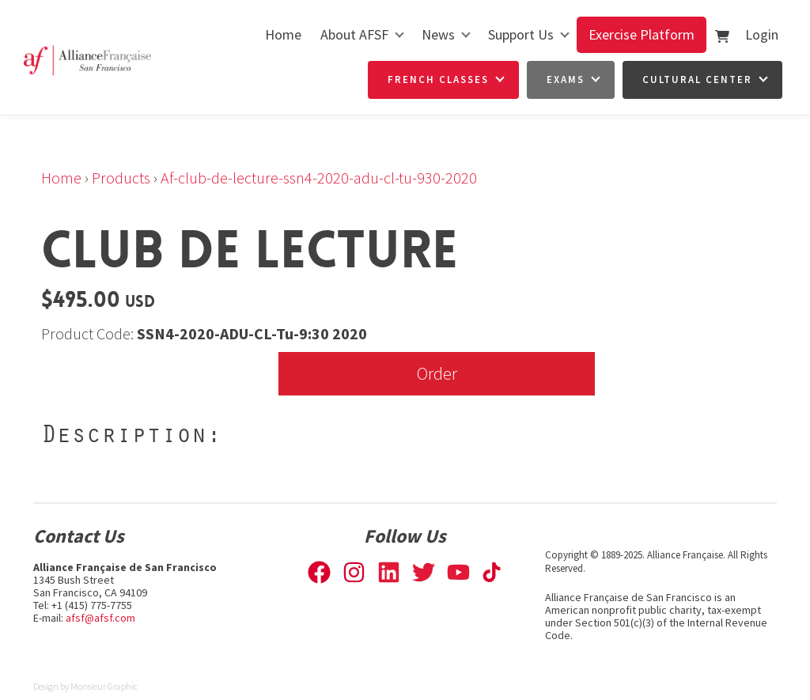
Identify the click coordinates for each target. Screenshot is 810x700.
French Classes (438, 79)
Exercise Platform (642, 34)
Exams (566, 79)
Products (121, 177)
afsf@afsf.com (100, 618)
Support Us (521, 34)
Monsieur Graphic (104, 686)
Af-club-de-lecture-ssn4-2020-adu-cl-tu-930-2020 (319, 177)
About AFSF (354, 34)
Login (761, 34)
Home (283, 34)
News (438, 34)
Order (437, 372)
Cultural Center (697, 79)
